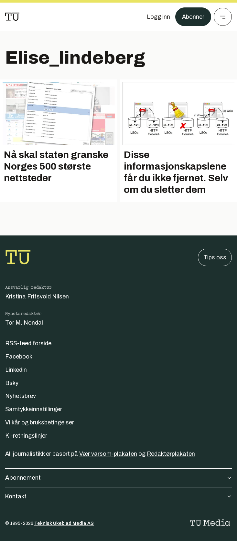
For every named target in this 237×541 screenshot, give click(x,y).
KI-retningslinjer (26, 435)
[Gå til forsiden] (12, 17)
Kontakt (118, 496)
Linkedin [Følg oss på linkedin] (16, 370)
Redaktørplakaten (171, 454)
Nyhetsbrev (20, 396)
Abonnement (118, 477)
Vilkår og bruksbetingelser (39, 422)
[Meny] (223, 17)
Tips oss (214, 257)
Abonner (193, 17)
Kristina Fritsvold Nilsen (37, 296)
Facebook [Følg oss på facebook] (18, 356)
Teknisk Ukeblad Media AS (64, 523)
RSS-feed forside (28, 343)
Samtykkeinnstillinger (33, 409)
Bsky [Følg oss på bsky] (11, 383)
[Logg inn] (158, 16)
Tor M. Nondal (24, 322)
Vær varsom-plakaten (108, 454)
